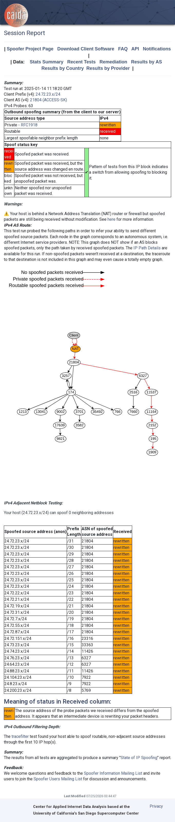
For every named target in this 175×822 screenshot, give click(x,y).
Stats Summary (46, 61)
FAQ (123, 48)
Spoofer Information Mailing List (113, 773)
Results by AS (146, 61)
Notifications (157, 48)
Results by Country (62, 68)
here (111, 219)
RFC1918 (29, 125)
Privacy (156, 806)
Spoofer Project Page (30, 48)
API (135, 48)
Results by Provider (108, 68)
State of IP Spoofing (139, 757)
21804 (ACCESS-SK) (48, 99)
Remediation (113, 61)
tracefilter (20, 736)
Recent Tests (81, 61)
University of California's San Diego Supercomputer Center (86, 813)
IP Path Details (147, 248)
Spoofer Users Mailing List (58, 778)
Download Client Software (85, 48)
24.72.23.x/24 (48, 94)
